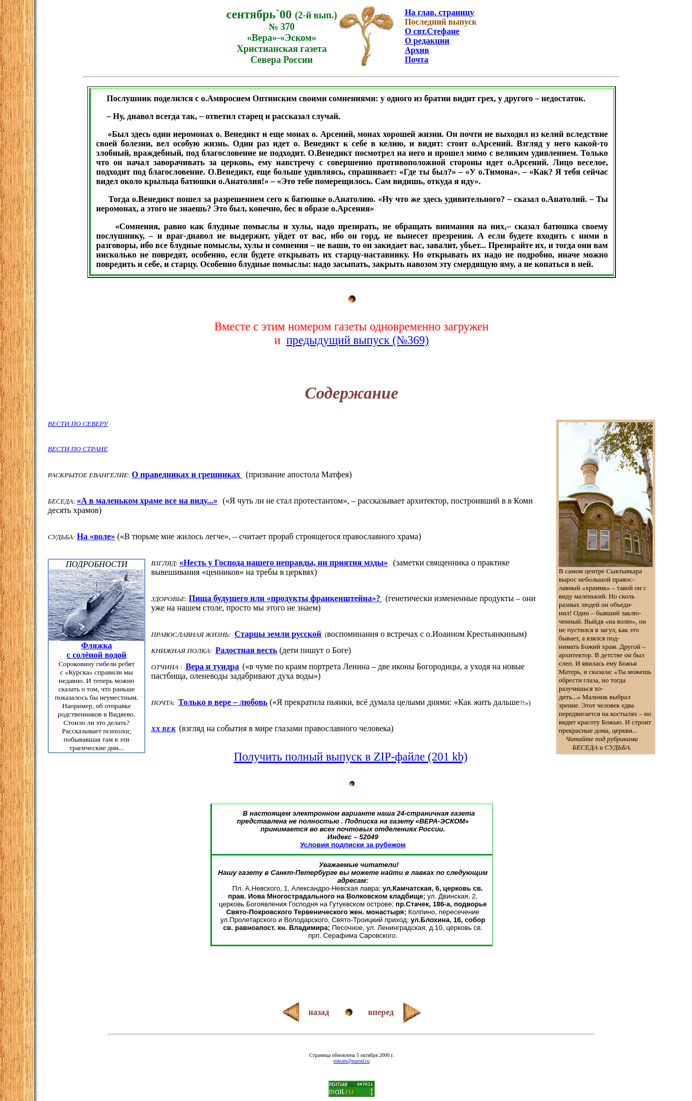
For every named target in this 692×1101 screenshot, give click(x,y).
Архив (416, 50)
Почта (416, 59)
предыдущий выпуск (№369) (357, 340)
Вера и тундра (212, 666)
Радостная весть (246, 650)
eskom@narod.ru (352, 1061)
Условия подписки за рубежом (353, 845)
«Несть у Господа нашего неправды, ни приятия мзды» (283, 562)
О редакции (426, 40)
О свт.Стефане (431, 31)
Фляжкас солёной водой (96, 650)
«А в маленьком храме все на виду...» (147, 500)
